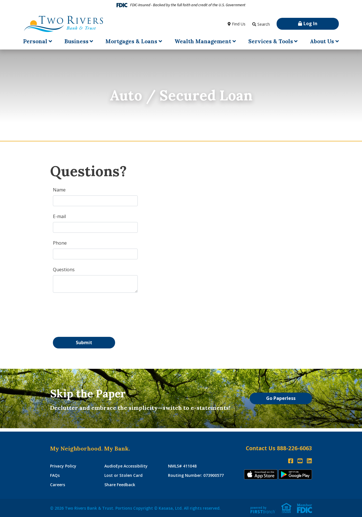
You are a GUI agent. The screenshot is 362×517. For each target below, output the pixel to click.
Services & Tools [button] (270, 41)
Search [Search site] (263, 24)
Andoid (295, 474)
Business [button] (76, 41)
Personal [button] (35, 41)
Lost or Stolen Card (123, 475)
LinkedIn (309, 461)
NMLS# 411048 (182, 466)
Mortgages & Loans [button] (131, 41)
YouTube (300, 461)
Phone (60, 243)
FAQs (55, 475)
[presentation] (96, 312)
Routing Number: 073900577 (196, 475)
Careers (57, 484)
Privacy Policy (63, 466)
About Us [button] (322, 41)
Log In (310, 23)
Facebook (290, 461)
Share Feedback (119, 484)
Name (59, 190)
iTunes (260, 474)
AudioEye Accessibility (126, 466)
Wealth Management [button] (202, 41)
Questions (64, 269)
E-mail (59, 216)
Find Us (238, 24)
